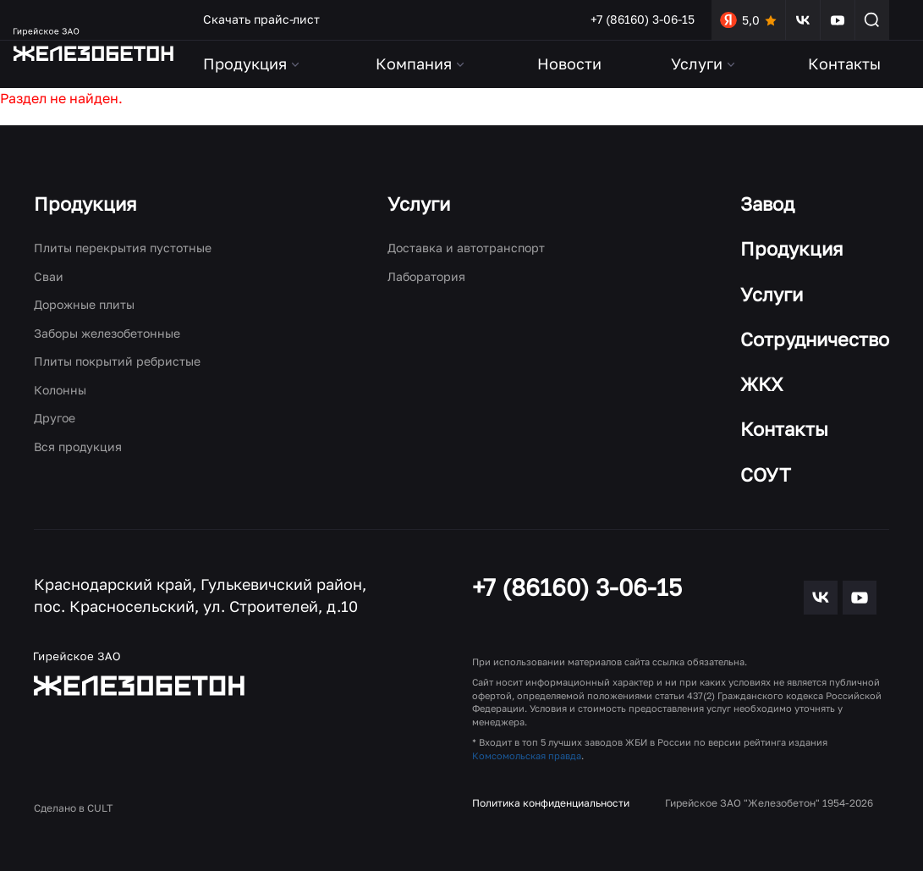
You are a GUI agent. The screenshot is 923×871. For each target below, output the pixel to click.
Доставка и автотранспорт (466, 247)
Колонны (60, 390)
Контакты (844, 63)
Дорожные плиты (84, 304)
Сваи (48, 276)
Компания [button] (421, 63)
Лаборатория (426, 276)
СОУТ (765, 474)
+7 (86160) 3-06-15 (643, 19)
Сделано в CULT (73, 808)
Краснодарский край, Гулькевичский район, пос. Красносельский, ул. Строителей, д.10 (200, 595)
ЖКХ (761, 383)
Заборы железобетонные (107, 333)
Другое (54, 418)
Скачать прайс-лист (261, 19)
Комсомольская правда (526, 755)
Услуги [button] (704, 63)
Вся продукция (78, 446)
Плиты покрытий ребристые (117, 361)
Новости (569, 63)
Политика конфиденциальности (550, 803)
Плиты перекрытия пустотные (123, 247)
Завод (767, 203)
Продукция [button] (252, 63)
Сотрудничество (814, 339)
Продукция (85, 203)
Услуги (418, 203)
